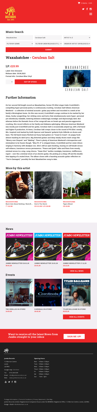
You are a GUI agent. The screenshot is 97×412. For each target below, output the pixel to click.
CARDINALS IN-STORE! (43, 309)
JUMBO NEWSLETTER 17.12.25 (74, 263)
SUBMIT (48, 50)
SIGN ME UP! (74, 336)
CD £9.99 (66, 206)
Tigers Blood (68, 204)
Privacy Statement (39, 399)
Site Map (49, 399)
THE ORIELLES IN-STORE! (15, 309)
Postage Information (10, 399)
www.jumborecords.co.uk (17, 378)
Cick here (16, 370)
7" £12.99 (9, 206)
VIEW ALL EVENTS (76, 317)
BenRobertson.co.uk (21, 404)
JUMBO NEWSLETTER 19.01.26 (46, 263)
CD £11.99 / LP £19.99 (42, 206)
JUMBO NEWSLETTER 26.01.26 (17, 263)
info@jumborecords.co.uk (17, 375)
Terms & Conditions (25, 399)
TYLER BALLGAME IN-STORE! (74, 309)
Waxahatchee (12, 202)
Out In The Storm (40, 204)
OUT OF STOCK (30, 82)
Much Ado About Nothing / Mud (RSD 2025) (19, 204)
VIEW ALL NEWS (76, 271)
